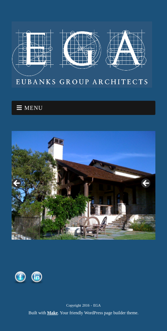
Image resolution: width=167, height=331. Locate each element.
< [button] (17, 183)
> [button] (146, 183)
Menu (33, 108)
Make (52, 312)
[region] (83, 185)
